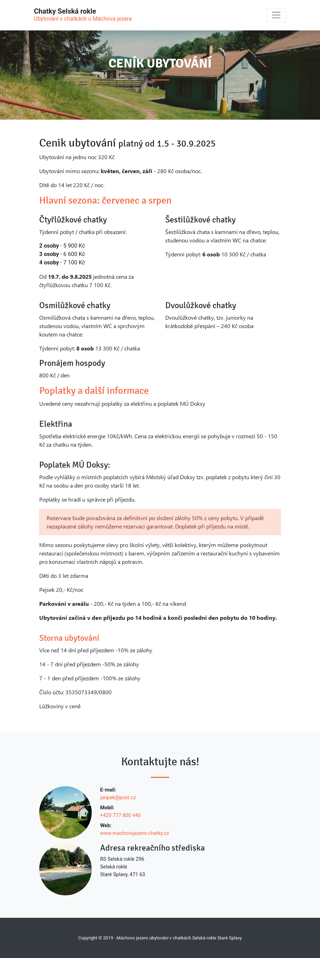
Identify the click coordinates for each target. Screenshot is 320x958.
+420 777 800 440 (120, 815)
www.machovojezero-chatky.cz (134, 833)
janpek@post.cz (118, 798)
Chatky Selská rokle (83, 15)
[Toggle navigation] (276, 15)
